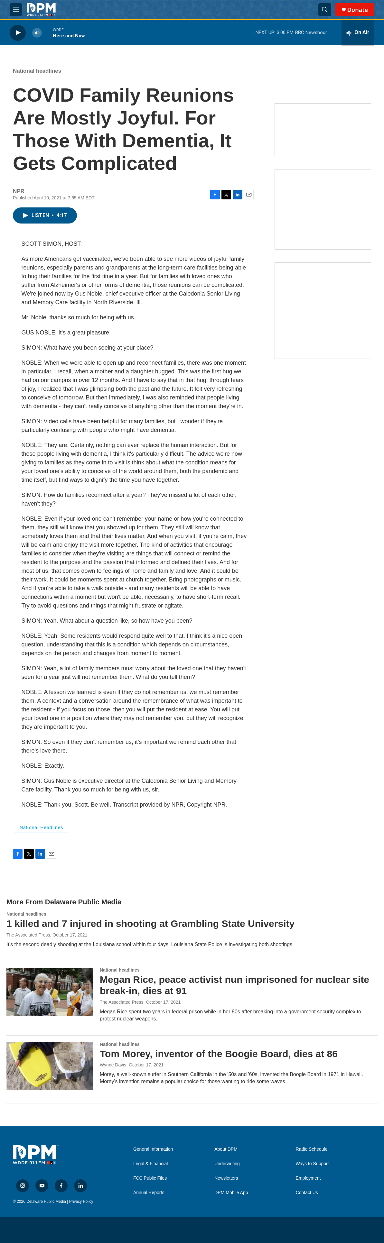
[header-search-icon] (324, 9)
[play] (18, 32)
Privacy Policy (81, 1201)
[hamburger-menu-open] (16, 9)
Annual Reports (148, 1192)
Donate (357, 9)
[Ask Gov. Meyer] (323, 311)
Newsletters (226, 1178)
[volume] (37, 32)
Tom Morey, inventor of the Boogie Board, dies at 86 (219, 1053)
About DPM (226, 1149)
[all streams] (358, 33)
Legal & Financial (150, 1163)
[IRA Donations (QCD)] (323, 209)
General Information (153, 1149)
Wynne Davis (113, 1064)
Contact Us (307, 1192)
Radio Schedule (312, 1149)
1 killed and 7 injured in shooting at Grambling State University (150, 923)
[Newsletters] (323, 130)
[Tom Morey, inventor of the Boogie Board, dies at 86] (49, 1066)
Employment (308, 1178)
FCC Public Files (150, 1178)
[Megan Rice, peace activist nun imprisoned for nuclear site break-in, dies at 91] (49, 992)
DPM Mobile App (231, 1192)
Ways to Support (312, 1163)
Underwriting (227, 1163)
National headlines (37, 71)
